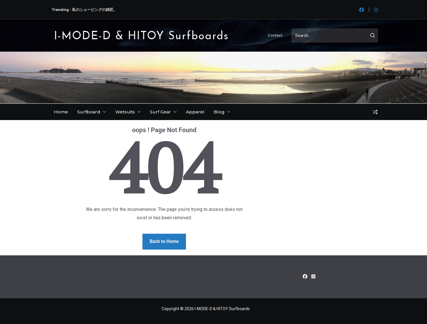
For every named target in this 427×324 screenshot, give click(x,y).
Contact (275, 35)
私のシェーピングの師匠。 (94, 9)
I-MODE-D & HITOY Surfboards (141, 36)
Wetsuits (125, 112)
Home (61, 112)
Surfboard (88, 112)
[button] (103, 111)
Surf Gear (160, 112)
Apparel (195, 112)
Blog (219, 112)
